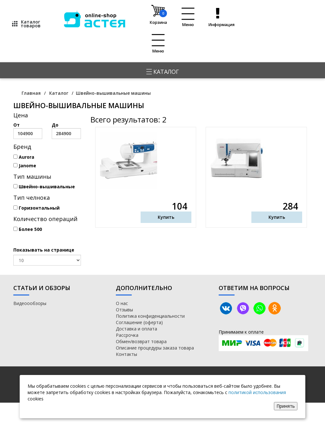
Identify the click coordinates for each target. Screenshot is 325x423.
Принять (285, 406)
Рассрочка (127, 335)
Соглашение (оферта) (139, 322)
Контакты (126, 354)
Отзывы (124, 310)
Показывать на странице (43, 250)
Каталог (162, 71)
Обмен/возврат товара (141, 341)
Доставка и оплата (136, 329)
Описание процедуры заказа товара (155, 348)
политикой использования (257, 392)
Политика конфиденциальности (150, 316)
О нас (122, 303)
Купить (166, 217)
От (27, 130)
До (66, 130)
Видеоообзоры (29, 303)
